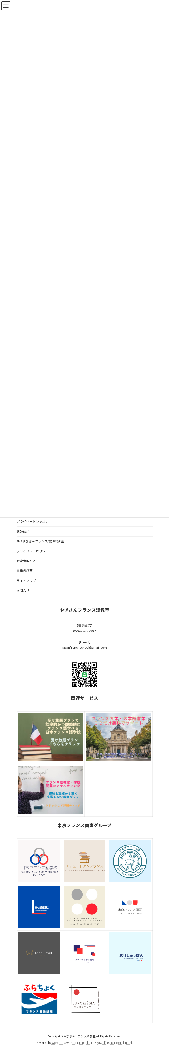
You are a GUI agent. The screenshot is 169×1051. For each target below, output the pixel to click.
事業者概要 (25, 571)
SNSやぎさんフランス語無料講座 (40, 541)
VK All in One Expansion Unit (115, 1042)
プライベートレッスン (33, 521)
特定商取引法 (26, 561)
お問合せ (23, 591)
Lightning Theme (83, 1042)
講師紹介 (23, 531)
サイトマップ (26, 581)
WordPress (59, 1042)
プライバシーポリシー (33, 551)
